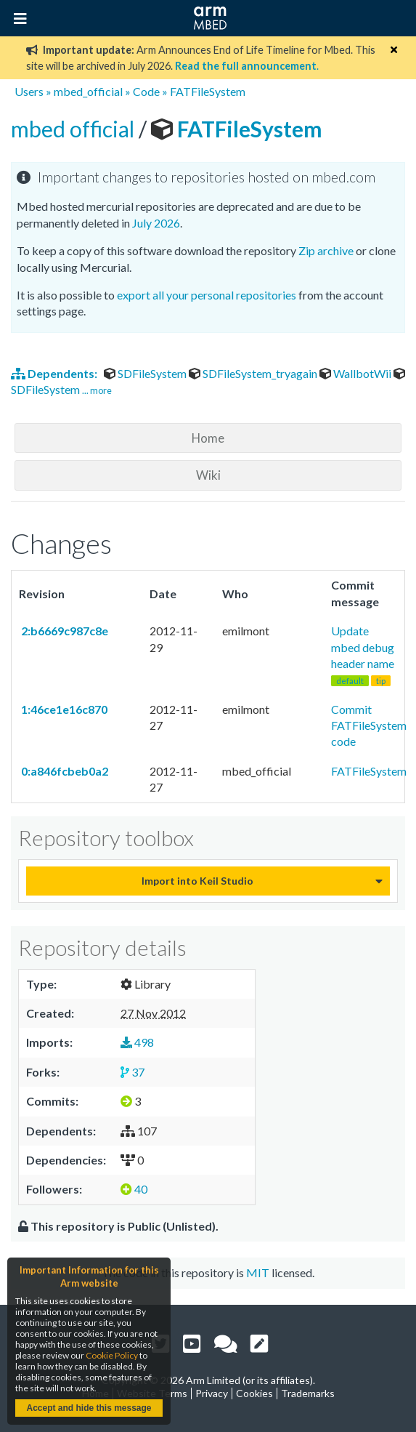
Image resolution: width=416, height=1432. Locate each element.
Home (208, 438)
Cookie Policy (112, 1355)
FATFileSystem (207, 91)
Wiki (208, 475)
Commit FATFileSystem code (369, 725)
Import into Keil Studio (197, 880)
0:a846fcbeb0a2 (63, 771)
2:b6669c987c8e (63, 630)
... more (97, 390)
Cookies (254, 1393)
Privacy (211, 1393)
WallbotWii (356, 373)
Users (29, 91)
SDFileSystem (146, 373)
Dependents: (55, 373)
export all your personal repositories (206, 295)
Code (146, 91)
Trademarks (308, 1393)
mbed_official (88, 91)
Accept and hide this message (88, 1408)
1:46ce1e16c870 (63, 709)
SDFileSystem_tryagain (254, 373)
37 (132, 1072)
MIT (257, 1272)
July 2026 (156, 223)
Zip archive (326, 250)
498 (137, 1042)
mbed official (75, 129)
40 (134, 1189)
